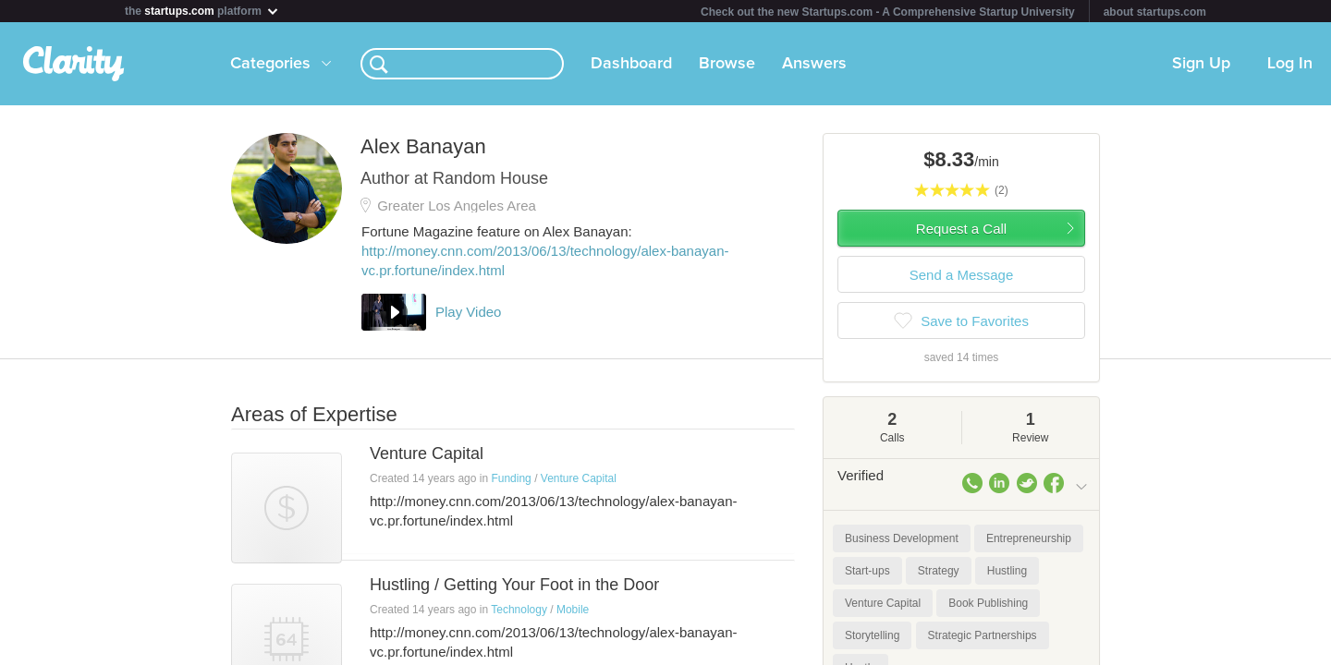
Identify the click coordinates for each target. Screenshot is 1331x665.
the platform (202, 11)
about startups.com (1155, 12)
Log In (1290, 63)
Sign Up (1201, 63)
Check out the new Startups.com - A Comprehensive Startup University (888, 12)
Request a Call (961, 228)
